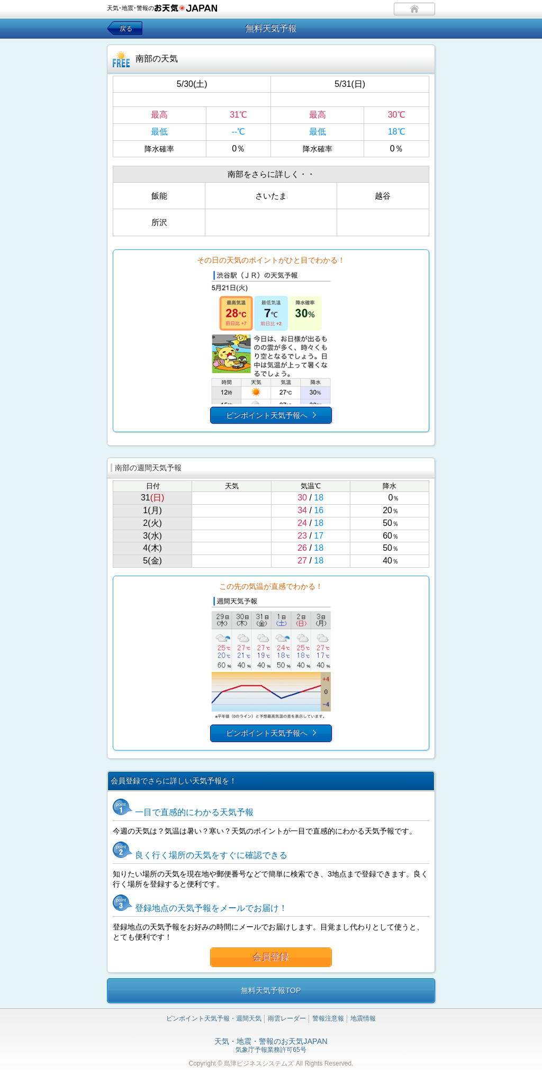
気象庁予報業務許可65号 (270, 1046)
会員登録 (271, 957)
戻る (126, 28)
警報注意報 (328, 1018)
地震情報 (363, 1018)
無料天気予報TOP (271, 990)
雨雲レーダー (287, 1018)
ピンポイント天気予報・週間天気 (213, 1018)
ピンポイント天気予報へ (267, 415)
